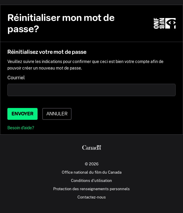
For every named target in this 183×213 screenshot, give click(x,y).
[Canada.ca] (91, 148)
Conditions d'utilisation (91, 180)
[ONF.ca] (165, 23)
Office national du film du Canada (92, 172)
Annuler (56, 114)
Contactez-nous (91, 197)
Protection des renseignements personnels (91, 188)
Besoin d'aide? (20, 127)
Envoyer (22, 114)
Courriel (16, 77)
